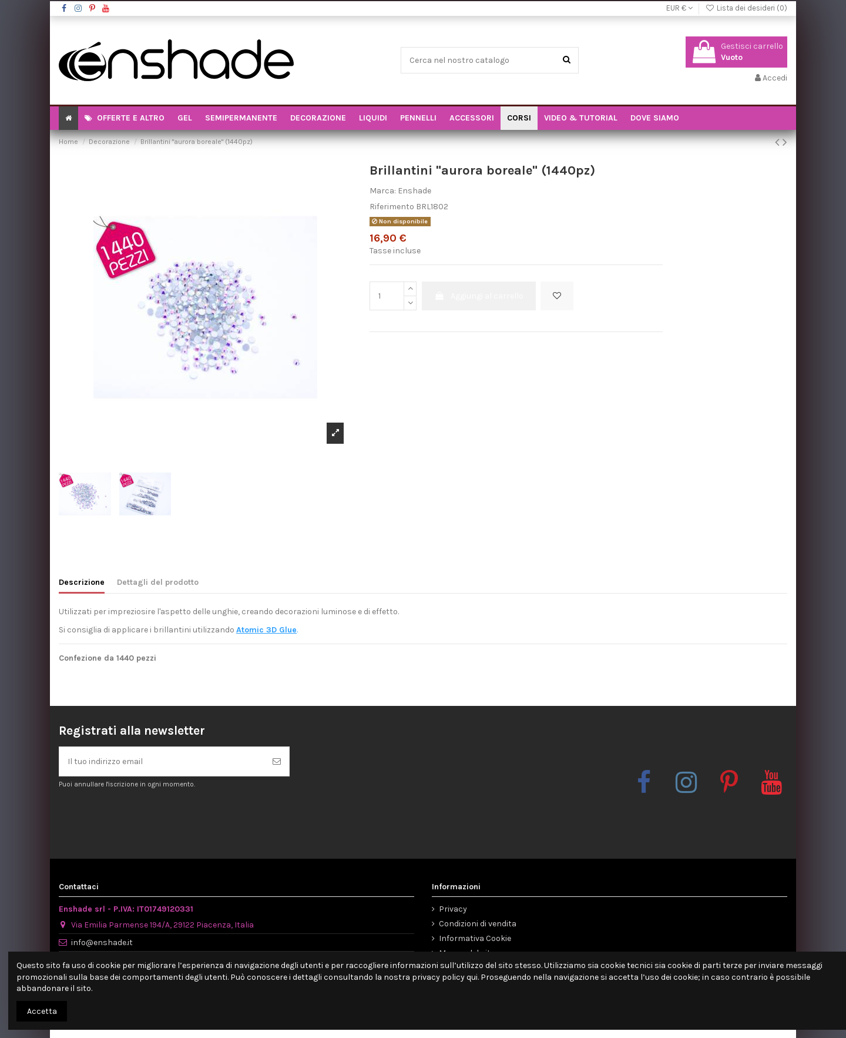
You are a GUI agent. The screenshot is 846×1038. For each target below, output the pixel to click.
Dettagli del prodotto (158, 582)
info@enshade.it (102, 942)
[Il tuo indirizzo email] (161, 761)
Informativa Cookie (475, 938)
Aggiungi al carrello (478, 296)
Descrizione (82, 582)
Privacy (453, 909)
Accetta (42, 1011)
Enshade (414, 191)
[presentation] (157, 818)
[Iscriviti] (276, 761)
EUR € (679, 8)
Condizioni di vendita (477, 924)
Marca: (383, 191)
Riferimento (392, 207)
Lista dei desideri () (746, 8)
